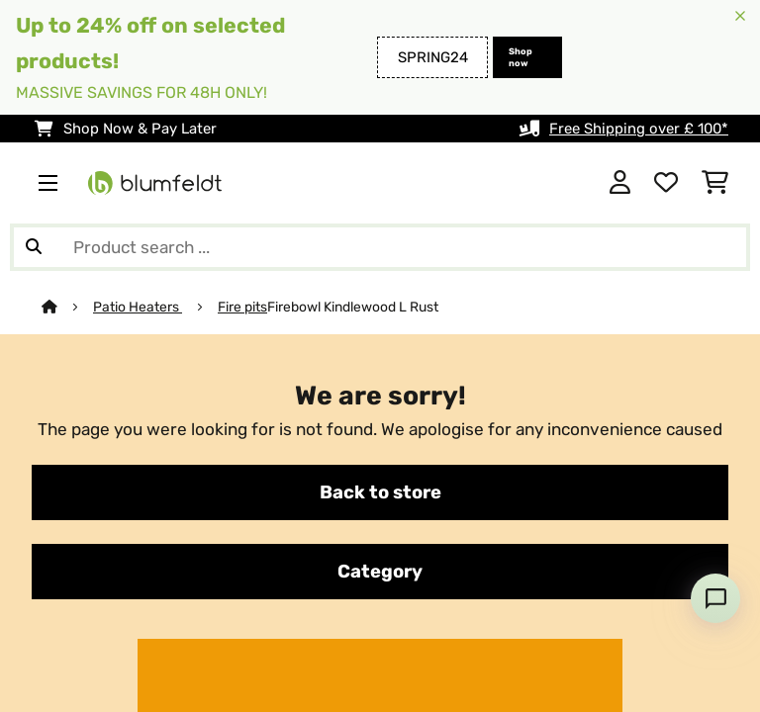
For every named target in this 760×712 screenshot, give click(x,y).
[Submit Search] (34, 247)
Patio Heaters (137, 306)
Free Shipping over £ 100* (638, 128)
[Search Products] (380, 247)
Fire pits (242, 306)
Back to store (380, 492)
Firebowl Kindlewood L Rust (352, 306)
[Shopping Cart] (715, 183)
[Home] (67, 306)
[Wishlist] (666, 183)
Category (380, 571)
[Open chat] (715, 598)
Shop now (520, 57)
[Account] (620, 183)
